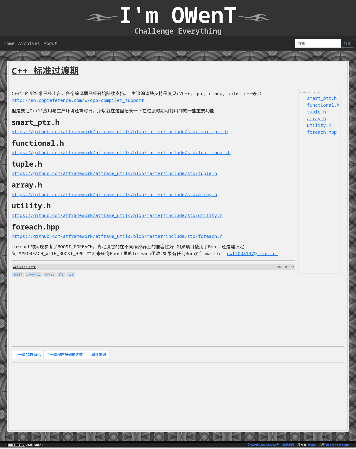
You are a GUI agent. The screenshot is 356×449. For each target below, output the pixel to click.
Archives (29, 43)
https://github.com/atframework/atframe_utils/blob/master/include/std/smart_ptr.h (121, 132)
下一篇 (76, 355)
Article (19, 267)
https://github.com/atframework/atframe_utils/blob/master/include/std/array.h (115, 195)
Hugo (311, 445)
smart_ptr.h (322, 98)
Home (9, 43)
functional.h (323, 105)
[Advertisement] (320, 204)
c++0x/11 (33, 275)
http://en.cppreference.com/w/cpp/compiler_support (78, 100)
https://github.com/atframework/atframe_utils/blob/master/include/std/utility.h (118, 216)
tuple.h (316, 112)
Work (32, 267)
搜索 (347, 43)
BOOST (17, 275)
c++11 (49, 275)
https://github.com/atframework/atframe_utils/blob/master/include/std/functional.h (122, 153)
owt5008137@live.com (254, 254)
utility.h (319, 126)
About (50, 43)
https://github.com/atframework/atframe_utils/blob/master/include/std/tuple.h (115, 174)
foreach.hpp (322, 132)
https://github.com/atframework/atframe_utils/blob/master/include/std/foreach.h (118, 237)
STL (61, 275)
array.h (316, 119)
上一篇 (28, 355)
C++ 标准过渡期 (45, 70)
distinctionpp (337, 445)
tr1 (70, 275)
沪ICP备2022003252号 (263, 445)
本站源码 (288, 445)
